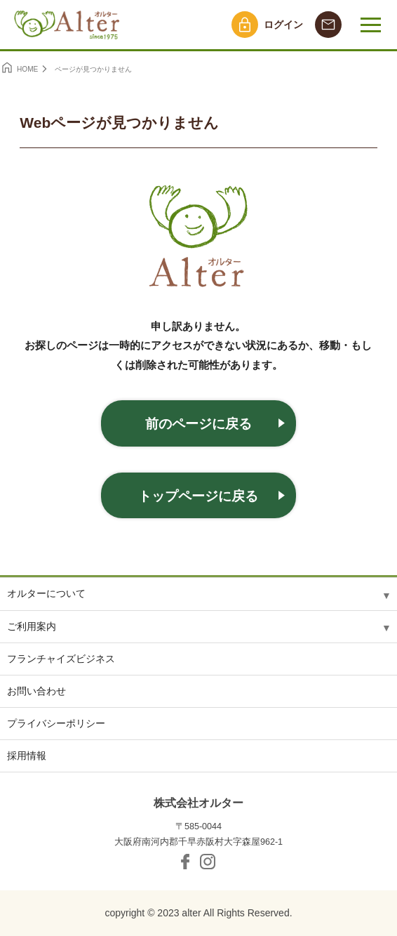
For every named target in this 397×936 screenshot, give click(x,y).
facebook (185, 861)
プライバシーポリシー (56, 723)
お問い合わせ (36, 691)
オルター (68, 24)
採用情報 (26, 755)
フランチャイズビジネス (61, 658)
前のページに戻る (198, 423)
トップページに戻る (198, 496)
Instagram (207, 861)
